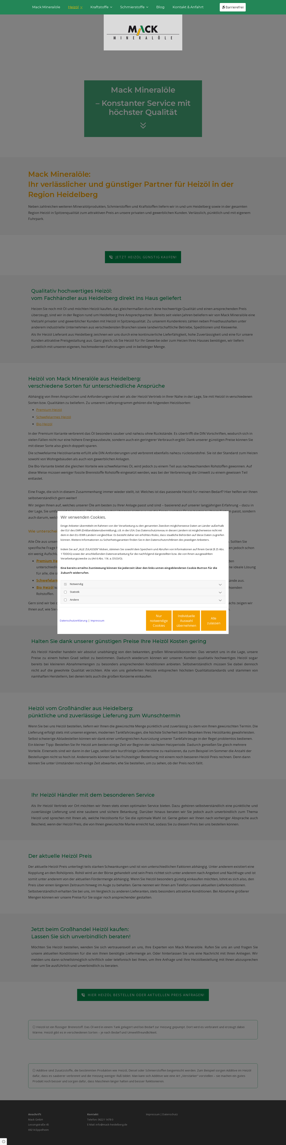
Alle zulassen (207, 621)
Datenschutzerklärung (73, 620)
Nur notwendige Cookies (131, 620)
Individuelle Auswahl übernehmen (169, 621)
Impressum (97, 620)
